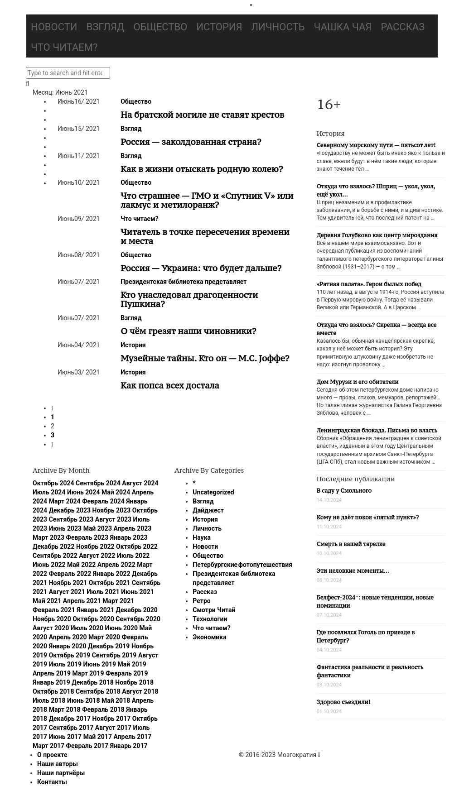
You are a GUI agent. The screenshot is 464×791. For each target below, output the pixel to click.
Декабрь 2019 (109, 646)
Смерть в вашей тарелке (351, 544)
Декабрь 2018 (92, 682)
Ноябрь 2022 (95, 546)
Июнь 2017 (65, 736)
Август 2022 (97, 555)
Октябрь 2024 (53, 483)
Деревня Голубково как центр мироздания (377, 235)
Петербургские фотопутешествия (242, 564)
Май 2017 (97, 736)
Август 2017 (113, 727)
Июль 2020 (87, 628)
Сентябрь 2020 (138, 619)
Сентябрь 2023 (71, 519)
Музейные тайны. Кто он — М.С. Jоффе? (205, 358)
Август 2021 (67, 591)
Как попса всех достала (170, 385)
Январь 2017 (129, 745)
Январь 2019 (51, 682)
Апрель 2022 (116, 564)
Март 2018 (65, 709)
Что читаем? (64, 47)
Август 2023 (113, 519)
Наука (202, 537)
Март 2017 (48, 745)
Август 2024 (140, 483)
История (219, 27)
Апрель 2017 (132, 736)
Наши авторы (57, 763)
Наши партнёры (61, 773)
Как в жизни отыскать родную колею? (202, 168)
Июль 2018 (49, 700)
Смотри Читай (214, 610)
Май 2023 (97, 528)
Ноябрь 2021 (68, 582)
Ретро (201, 600)
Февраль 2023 (87, 537)
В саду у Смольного (344, 490)
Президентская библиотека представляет (183, 281)
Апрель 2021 (82, 600)
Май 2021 (47, 600)
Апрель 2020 (68, 637)
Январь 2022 (111, 573)
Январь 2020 (68, 646)
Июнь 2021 (137, 591)
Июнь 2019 (99, 664)
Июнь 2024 (83, 492)
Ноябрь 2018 (134, 682)
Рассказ (403, 27)
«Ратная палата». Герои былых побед (369, 284)
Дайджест (208, 510)
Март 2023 (48, 537)
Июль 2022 (133, 555)
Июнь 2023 (65, 528)
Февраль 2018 (103, 709)
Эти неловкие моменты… (353, 570)
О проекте (52, 754)
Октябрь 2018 (53, 691)
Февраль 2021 (54, 610)
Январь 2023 (129, 537)
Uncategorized (213, 492)
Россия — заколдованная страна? (191, 141)
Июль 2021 (103, 591)
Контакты (52, 782)
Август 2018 (140, 691)
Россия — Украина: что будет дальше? (201, 268)
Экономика (209, 637)
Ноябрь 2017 (111, 718)
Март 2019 (88, 673)
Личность (278, 27)
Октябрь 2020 (93, 619)
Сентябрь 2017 (71, 727)
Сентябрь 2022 (55, 555)
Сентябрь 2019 (114, 655)
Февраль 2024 (103, 501)
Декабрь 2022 (53, 546)
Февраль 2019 (127, 673)
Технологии (210, 619)
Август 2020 (51, 628)
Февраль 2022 (70, 573)
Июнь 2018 (83, 700)
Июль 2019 (65, 664)
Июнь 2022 (49, 564)
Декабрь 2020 (136, 610)
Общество (160, 27)
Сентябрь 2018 (98, 691)
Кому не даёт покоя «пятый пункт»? (368, 517)
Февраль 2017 (87, 745)
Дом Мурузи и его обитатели (358, 382)
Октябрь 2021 (109, 582)
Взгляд (106, 27)
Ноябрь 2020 (52, 619)
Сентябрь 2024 (98, 483)
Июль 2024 (49, 492)
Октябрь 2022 (137, 546)
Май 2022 (81, 564)
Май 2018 (116, 700)
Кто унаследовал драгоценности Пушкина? (189, 299)
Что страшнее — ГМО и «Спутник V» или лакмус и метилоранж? (207, 200)
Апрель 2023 (132, 528)
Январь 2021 (95, 610)
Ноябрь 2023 (111, 510)
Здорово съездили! (344, 702)
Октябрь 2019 (70, 655)
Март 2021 (118, 600)
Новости (54, 27)
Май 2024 (116, 492)
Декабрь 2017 (70, 718)
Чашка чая (343, 27)
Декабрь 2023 (70, 510)
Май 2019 (132, 664)
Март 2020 (104, 637)
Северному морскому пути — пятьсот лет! (376, 145)
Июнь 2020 (121, 628)
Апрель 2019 (52, 673)
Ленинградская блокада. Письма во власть (377, 430)
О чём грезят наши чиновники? (188, 331)
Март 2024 (65, 501)
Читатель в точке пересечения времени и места (205, 236)
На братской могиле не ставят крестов (202, 114)
